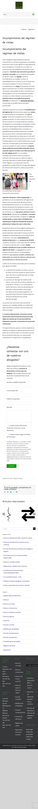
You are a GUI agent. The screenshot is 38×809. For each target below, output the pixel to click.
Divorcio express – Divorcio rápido (18, 689)
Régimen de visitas (19, 724)
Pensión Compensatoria (11, 633)
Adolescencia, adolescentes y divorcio (15, 566)
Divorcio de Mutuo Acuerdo (12, 612)
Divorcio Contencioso (10, 608)
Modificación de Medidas (11, 629)
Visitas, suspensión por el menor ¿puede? (17, 585)
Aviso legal (29, 729)
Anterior (24, 29)
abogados (10, 60)
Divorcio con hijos (18, 664)
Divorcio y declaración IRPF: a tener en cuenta (18, 538)
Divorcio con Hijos (9, 604)
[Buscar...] (17, 528)
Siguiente (31, 29)
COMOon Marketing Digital (20, 747)
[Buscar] (34, 528)
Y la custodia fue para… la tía (12, 577)
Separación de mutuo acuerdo (18, 732)
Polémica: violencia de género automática (17, 581)
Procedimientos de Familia (12, 641)
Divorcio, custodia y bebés (12, 562)
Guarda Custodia (9, 625)
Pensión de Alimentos (10, 637)
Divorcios (6, 621)
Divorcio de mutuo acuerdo (18, 678)
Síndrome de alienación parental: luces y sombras (30, 698)
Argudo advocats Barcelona (12, 596)
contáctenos (6, 337)
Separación (7, 650)
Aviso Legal (19, 434)
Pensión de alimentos (18, 718)
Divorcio (6, 600)
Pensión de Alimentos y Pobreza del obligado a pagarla (31, 713)
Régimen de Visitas (18, 478)
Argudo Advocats (18, 126)
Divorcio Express (9, 616)
